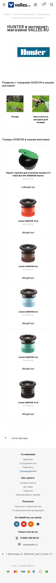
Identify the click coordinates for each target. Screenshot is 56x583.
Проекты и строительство (28, 506)
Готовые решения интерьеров (28, 510)
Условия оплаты (28, 482)
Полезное (28, 501)
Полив (15, 116)
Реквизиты (28, 467)
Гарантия (28, 490)
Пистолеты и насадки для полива (40, 119)
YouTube (24, 524)
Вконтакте (17, 524)
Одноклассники (31, 524)
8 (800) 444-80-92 (29, 537)
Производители (28, 471)
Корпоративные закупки (28, 494)
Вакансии (28, 459)
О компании (28, 454)
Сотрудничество (28, 463)
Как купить (28, 477)
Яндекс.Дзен (38, 524)
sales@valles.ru (30, 544)
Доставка (28, 486)
